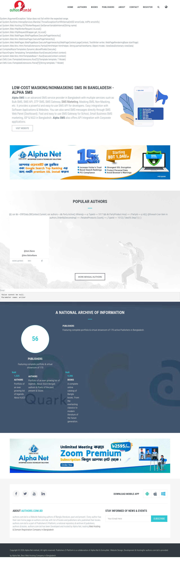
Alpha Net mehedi (32, 550)
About (122, 7)
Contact (134, 7)
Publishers (108, 7)
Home (70, 7)
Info (29, 261)
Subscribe (159, 518)
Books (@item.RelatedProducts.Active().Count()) (17, 261)
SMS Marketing (69, 101)
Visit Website (22, 128)
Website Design (116, 550)
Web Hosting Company (34, 555)
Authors (82, 7)
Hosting (140, 550)
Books (94, 7)
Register (148, 7)
